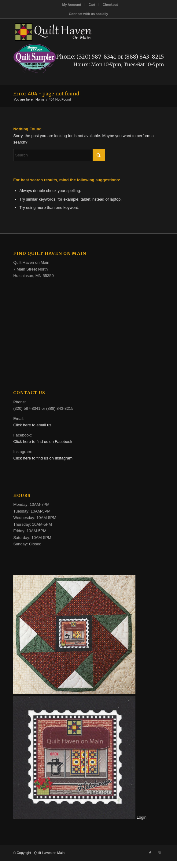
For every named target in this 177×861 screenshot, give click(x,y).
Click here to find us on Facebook (42, 441)
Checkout (110, 4)
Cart (91, 4)
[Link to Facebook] (150, 852)
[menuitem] (71, 4)
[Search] (59, 155)
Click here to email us (32, 425)
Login (141, 817)
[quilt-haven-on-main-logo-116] (73, 31)
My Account (71, 4)
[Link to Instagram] (159, 852)
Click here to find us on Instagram (42, 458)
